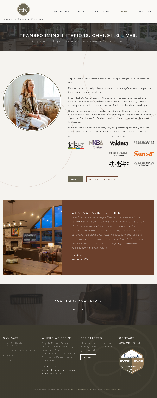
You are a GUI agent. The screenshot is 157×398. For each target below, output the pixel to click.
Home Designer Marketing (115, 389)
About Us (9, 356)
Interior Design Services (20, 351)
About (124, 11)
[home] (23, 11)
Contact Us (11, 361)
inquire (145, 11)
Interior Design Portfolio (14, 344)
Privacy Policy (76, 389)
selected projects (69, 11)
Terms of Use (86, 389)
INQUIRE (78, 310)
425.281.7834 (129, 342)
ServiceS (102, 11)
